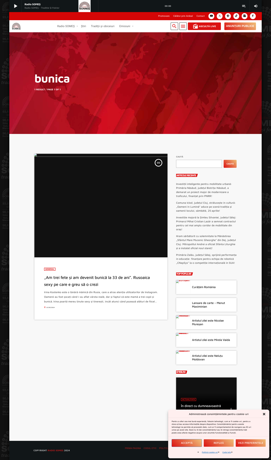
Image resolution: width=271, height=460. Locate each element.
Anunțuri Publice (240, 26)
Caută (179, 156)
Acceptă (187, 443)
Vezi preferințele (250, 443)
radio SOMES (55, 450)
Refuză (219, 443)
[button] (264, 414)
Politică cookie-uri (210, 452)
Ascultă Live (204, 26)
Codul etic (226, 452)
